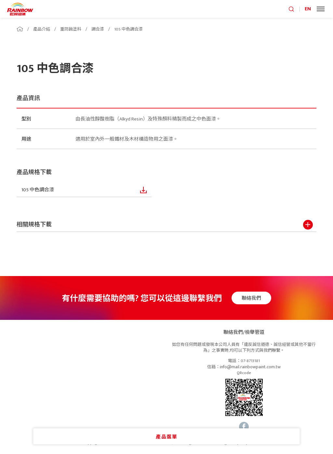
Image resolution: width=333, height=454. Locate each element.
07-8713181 (250, 361)
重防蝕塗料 (70, 29)
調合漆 (97, 29)
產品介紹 (41, 29)
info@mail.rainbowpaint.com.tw (250, 367)
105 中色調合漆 (128, 29)
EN (308, 9)
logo (20, 9)
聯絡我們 (251, 298)
